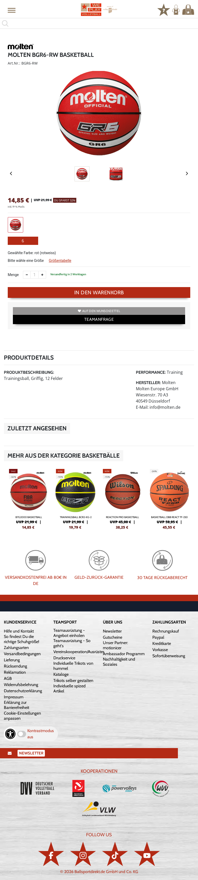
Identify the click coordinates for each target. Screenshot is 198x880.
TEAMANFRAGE (99, 319)
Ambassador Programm (124, 653)
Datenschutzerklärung (23, 690)
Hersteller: (148, 382)
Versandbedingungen (22, 653)
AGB (8, 678)
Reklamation (15, 672)
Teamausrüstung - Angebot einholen (69, 633)
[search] (99, 23)
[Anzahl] (34, 275)
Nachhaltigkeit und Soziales (119, 662)
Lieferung (12, 659)
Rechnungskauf (165, 631)
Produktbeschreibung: (29, 372)
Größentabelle (60, 261)
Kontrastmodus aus (40, 733)
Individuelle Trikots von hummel (73, 666)
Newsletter (112, 631)
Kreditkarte (161, 643)
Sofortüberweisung (168, 655)
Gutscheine (112, 637)
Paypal (158, 637)
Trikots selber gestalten (73, 680)
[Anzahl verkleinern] (27, 275)
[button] (11, 10)
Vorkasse (160, 649)
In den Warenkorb (99, 292)
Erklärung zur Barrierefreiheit (16, 705)
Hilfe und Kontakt (19, 631)
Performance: (151, 372)
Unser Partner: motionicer (115, 645)
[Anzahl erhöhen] (42, 275)
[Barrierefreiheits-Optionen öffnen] (10, 733)
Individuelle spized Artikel (69, 688)
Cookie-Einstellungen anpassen (22, 716)
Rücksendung (15, 666)
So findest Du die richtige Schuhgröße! (21, 639)
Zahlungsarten (16, 647)
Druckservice (64, 657)
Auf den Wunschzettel (99, 311)
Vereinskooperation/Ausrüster (78, 651)
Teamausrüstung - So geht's (71, 643)
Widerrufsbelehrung (21, 684)
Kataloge (61, 674)
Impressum (13, 697)
